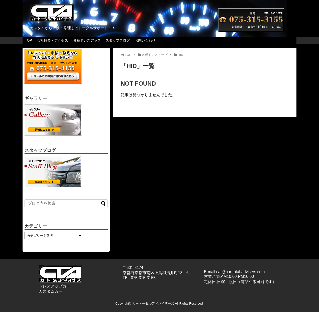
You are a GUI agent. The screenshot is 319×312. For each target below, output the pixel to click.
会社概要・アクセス (52, 40)
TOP (28, 40)
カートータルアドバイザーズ (153, 303)
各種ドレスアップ (87, 40)
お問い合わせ (145, 40)
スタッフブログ (118, 40)
